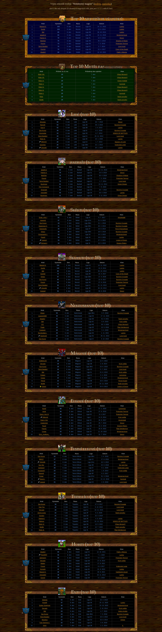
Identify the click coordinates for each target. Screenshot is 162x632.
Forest (43, 566)
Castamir (42, 330)
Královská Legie (120, 145)
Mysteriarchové (122, 35)
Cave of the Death (122, 49)
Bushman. (43, 195)
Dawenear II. (43, 226)
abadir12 (43, 35)
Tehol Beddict (43, 46)
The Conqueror (44, 187)
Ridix (41, 97)
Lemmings (122, 375)
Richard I (44, 243)
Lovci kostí (121, 46)
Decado (43, 364)
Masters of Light (120, 142)
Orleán (123, 620)
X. (123, 625)
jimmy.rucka (42, 513)
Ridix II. (41, 93)
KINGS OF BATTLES (120, 133)
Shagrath (44, 190)
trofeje (97, 3)
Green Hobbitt (122, 81)
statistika (106, 3)
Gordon (41, 516)
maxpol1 (43, 220)
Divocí (122, 38)
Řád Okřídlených (123, 327)
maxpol (44, 240)
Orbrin (44, 386)
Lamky (122, 26)
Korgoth (43, 569)
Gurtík (43, 29)
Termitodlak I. (42, 333)
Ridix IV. (41, 87)
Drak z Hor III (44, 414)
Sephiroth (43, 336)
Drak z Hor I (43, 217)
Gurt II (43, 127)
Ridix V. (41, 84)
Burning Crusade (120, 125)
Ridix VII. (41, 77)
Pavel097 (44, 555)
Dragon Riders (122, 243)
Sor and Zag (123, 465)
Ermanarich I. (43, 234)
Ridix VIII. (41, 74)
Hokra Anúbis (122, 611)
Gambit (43, 49)
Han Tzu (42, 507)
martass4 (41, 468)
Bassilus (45, 620)
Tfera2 (43, 381)
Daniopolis (43, 229)
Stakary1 (42, 518)
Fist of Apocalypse (121, 229)
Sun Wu (41, 465)
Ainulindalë (121, 217)
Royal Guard (122, 381)
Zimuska (43, 122)
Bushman (44, 184)
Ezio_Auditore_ (44, 434)
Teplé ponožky (122, 97)
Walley (43, 563)
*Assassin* (41, 471)
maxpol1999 (42, 316)
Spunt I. (42, 479)
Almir (44, 625)
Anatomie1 (44, 423)
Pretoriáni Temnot (122, 43)
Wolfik (41, 100)
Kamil (44, 408)
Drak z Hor (44, 420)
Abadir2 (43, 52)
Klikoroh (44, 142)
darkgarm (43, 558)
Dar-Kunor (42, 130)
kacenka (43, 145)
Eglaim (43, 375)
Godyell (42, 291)
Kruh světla (123, 321)
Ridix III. (41, 90)
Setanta (44, 600)
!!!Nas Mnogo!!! (122, 74)
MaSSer (43, 41)
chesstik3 (43, 575)
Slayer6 (41, 473)
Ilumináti (122, 84)
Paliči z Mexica (122, 52)
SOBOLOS (43, 361)
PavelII (44, 602)
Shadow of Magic (122, 41)
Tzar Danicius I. (44, 622)
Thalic (42, 327)
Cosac (43, 378)
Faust (44, 426)
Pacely (43, 43)
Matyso (41, 521)
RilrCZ (41, 459)
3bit (43, 32)
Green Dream (122, 184)
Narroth (42, 125)
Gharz (43, 232)
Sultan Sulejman (44, 605)
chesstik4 (44, 193)
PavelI (43, 237)
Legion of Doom (121, 240)
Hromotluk (42, 133)
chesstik (44, 148)
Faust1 (44, 429)
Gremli (43, 578)
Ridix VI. (41, 81)
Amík (44, 411)
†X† (42, 324)
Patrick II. (43, 38)
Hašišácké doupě (122, 572)
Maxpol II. (43, 26)
